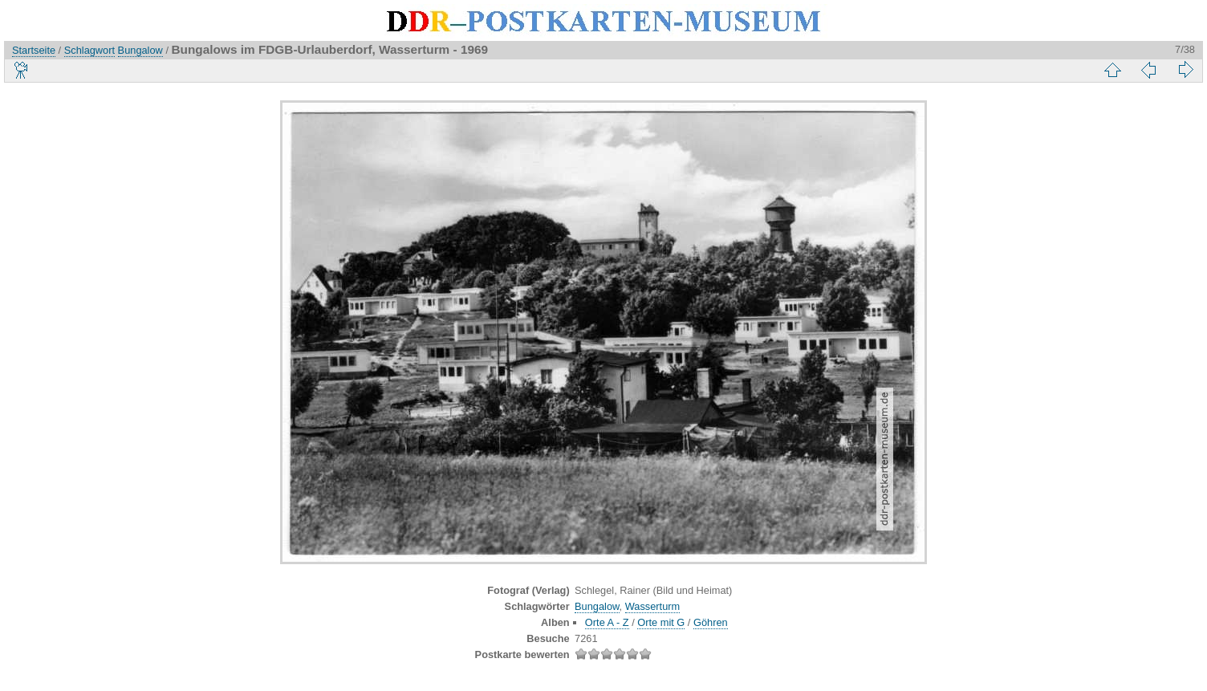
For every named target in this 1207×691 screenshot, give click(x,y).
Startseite (33, 50)
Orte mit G (661, 622)
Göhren (710, 622)
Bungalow (140, 50)
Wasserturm (653, 606)
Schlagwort (89, 50)
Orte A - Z (607, 622)
